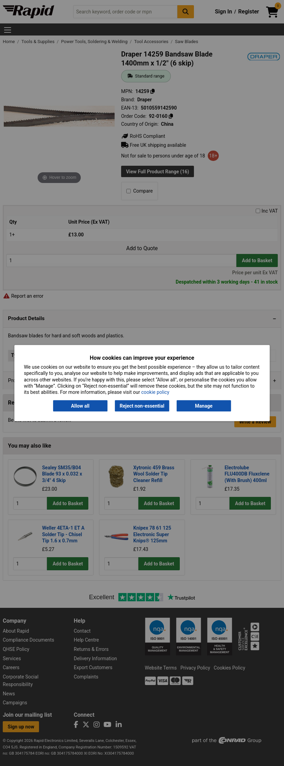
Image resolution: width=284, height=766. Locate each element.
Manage (204, 406)
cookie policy (155, 392)
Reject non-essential (142, 406)
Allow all (80, 406)
